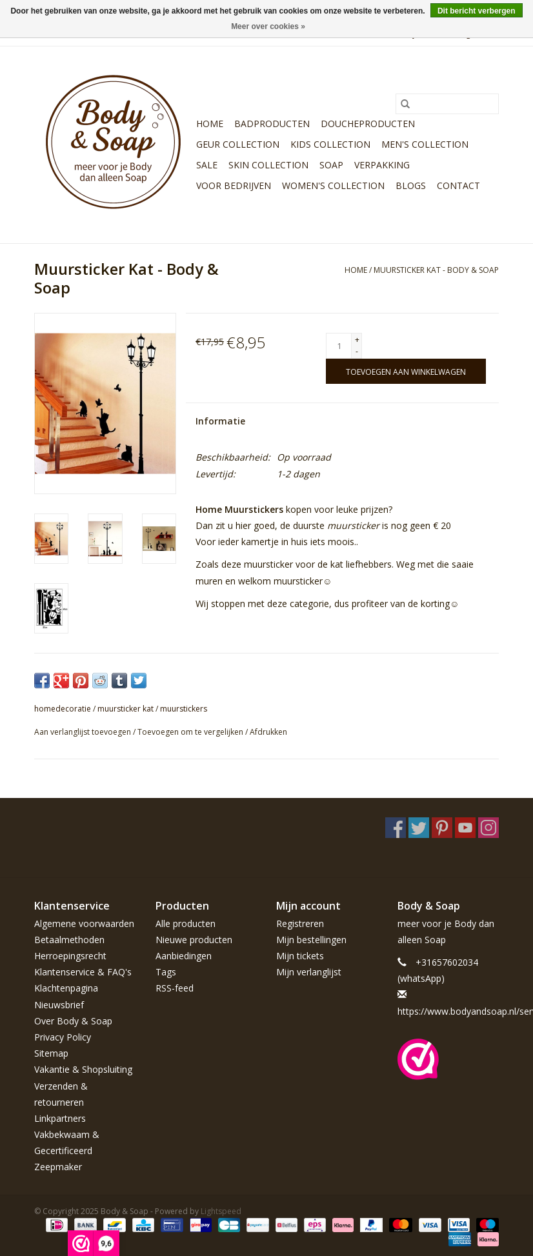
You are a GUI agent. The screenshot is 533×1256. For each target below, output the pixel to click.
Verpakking (382, 165)
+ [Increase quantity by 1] (357, 339)
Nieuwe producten (194, 939)
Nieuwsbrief (59, 1005)
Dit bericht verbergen (476, 10)
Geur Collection (237, 144)
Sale (206, 165)
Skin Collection (268, 165)
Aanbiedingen (184, 956)
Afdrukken (268, 731)
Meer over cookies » (268, 26)
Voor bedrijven (233, 185)
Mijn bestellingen (311, 939)
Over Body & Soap (73, 1021)
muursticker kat (125, 708)
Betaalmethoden (69, 939)
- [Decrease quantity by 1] (357, 351)
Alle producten (186, 923)
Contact (458, 185)
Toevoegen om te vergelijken (191, 731)
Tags (166, 972)
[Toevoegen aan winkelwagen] (406, 371)
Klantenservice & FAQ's (83, 972)
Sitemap (51, 1053)
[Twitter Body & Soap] (418, 827)
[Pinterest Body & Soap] (442, 827)
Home (209, 123)
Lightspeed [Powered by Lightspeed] (221, 1211)
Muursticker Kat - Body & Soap (436, 269)
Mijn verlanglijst (308, 972)
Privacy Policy (62, 1037)
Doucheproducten (368, 123)
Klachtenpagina (66, 988)
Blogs (411, 185)
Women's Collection (333, 185)
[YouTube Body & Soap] (465, 827)
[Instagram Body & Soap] (488, 827)
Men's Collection (424, 144)
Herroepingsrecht (70, 956)
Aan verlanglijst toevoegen (83, 731)
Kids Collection (330, 144)
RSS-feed (175, 988)
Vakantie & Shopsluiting (83, 1069)
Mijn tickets (300, 956)
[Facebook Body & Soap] (395, 827)
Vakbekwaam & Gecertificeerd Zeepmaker (66, 1150)
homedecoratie (62, 708)
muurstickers (183, 708)
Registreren (300, 923)
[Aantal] (339, 346)
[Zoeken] (447, 104)
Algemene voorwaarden (84, 923)
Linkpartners (60, 1118)
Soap (331, 165)
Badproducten (272, 123)
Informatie (220, 421)
